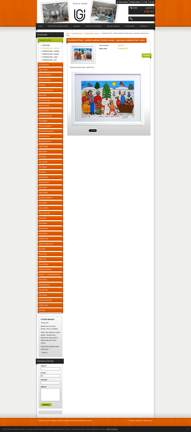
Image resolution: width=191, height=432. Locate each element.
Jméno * (44, 366)
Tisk (153, 2)
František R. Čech (77, 33)
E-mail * (43, 373)
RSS (145, 2)
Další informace (112, 429)
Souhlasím (188, 429)
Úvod (67, 33)
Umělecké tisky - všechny (91, 33)
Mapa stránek (136, 2)
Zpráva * (44, 387)
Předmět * (44, 380)
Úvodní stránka (123, 2)
